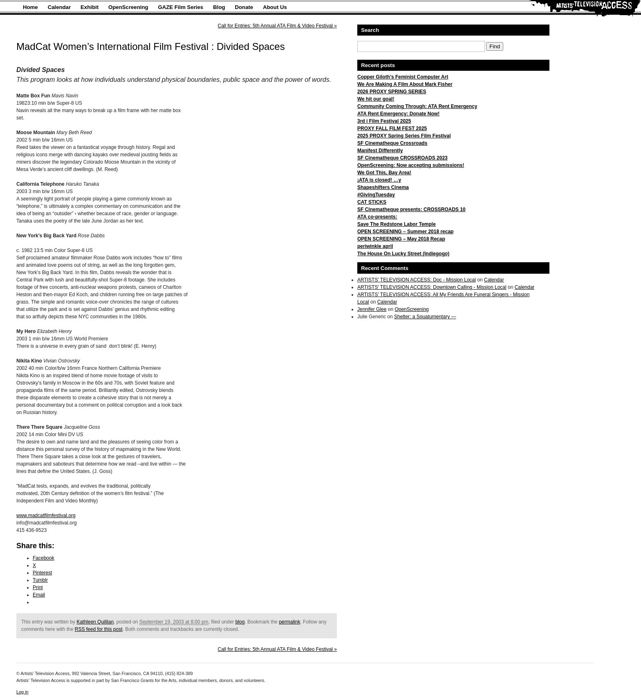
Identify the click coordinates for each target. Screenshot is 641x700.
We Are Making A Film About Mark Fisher (405, 84)
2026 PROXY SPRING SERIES (391, 92)
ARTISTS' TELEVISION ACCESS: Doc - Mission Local (416, 280)
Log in (22, 691)
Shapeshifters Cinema (383, 187)
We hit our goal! (375, 99)
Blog (219, 7)
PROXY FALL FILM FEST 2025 (392, 128)
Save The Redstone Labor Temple (396, 224)
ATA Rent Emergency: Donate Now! (398, 114)
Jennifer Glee (371, 309)
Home (30, 7)
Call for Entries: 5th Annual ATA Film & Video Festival (277, 26)
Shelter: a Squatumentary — (425, 317)
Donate (244, 7)
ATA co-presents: (377, 217)
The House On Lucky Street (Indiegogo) (403, 254)
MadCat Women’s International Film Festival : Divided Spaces (150, 46)
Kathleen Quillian (95, 622)
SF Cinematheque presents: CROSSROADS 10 (411, 209)
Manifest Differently (380, 150)
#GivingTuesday (376, 195)
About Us (275, 7)
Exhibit (90, 7)
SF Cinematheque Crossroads (392, 143)
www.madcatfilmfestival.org (46, 515)
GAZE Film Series (181, 7)
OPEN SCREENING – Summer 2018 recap (405, 231)
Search (370, 30)
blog (240, 622)
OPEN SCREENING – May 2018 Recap (401, 239)
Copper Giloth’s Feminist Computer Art (402, 77)
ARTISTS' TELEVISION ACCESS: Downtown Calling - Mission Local (432, 287)
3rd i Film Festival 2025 (384, 121)
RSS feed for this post (99, 629)
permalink (289, 622)
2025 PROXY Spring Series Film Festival (404, 136)
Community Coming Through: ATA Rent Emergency (417, 106)
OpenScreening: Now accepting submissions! (410, 165)
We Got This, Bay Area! (384, 173)
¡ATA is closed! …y (379, 180)
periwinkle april (375, 246)
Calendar (59, 7)
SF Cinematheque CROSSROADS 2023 (402, 158)
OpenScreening (128, 7)
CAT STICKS (371, 202)
